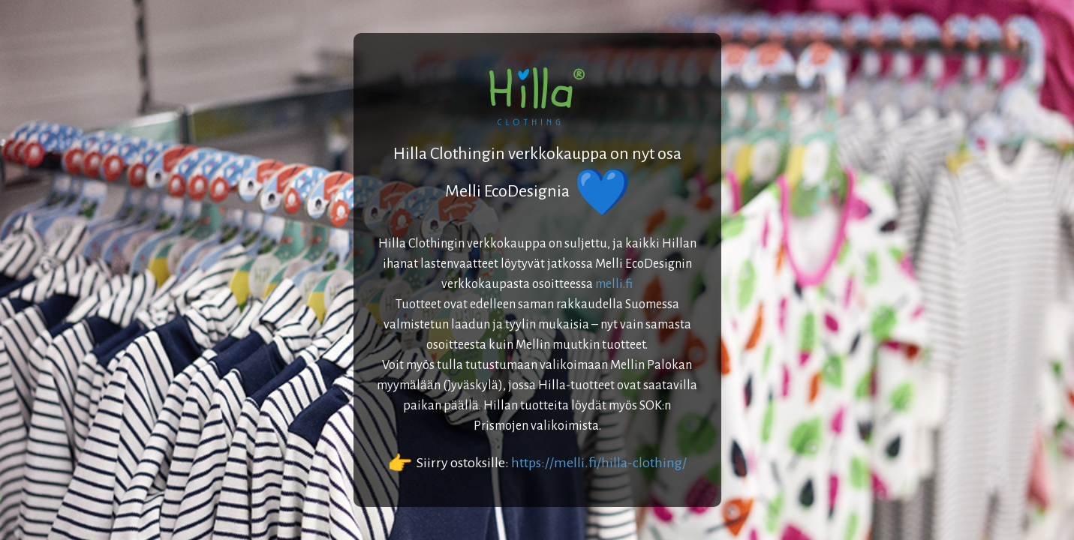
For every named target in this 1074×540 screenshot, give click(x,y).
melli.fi (614, 284)
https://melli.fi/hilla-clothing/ (599, 462)
